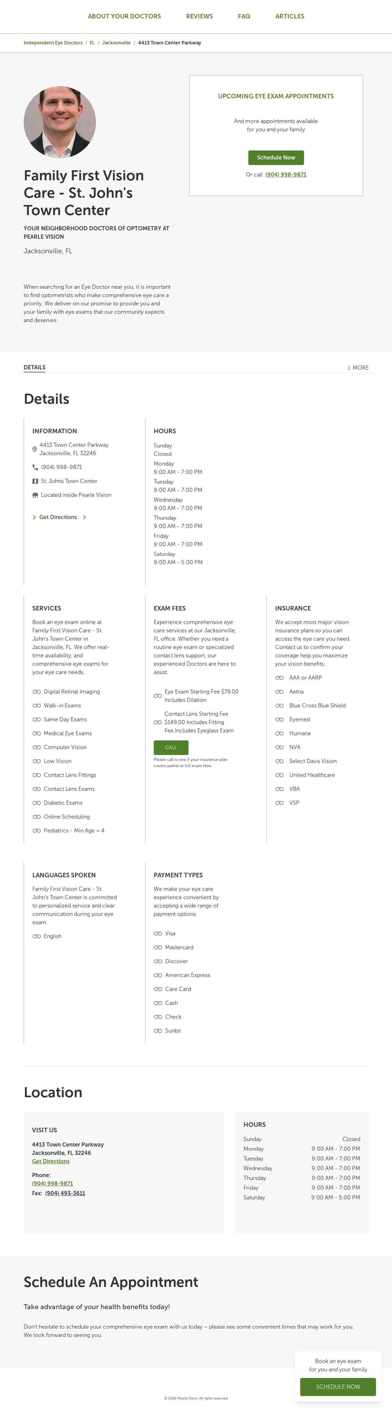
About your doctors (124, 16)
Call (171, 747)
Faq (244, 16)
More (358, 367)
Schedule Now (276, 157)
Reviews (199, 16)
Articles (289, 16)
